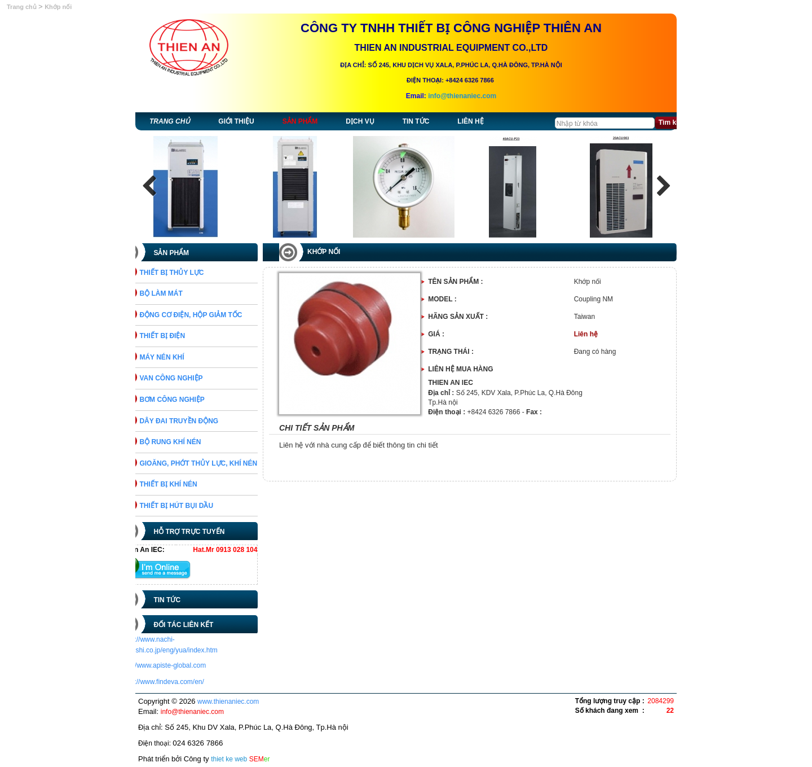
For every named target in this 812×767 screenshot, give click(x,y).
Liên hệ (470, 121)
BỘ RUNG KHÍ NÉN (186, 442)
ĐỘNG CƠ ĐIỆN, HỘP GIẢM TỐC (206, 315)
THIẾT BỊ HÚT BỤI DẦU (192, 506)
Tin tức (416, 121)
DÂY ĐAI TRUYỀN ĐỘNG (194, 421)
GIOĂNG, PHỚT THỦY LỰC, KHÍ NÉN (214, 463)
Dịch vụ (360, 121)
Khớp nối (58, 6)
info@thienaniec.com (462, 96)
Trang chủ (22, 6)
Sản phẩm (300, 121)
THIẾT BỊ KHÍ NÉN (184, 484)
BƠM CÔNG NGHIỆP (187, 400)
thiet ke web (229, 759)
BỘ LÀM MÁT (176, 293)
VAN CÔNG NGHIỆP (186, 378)
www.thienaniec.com (228, 701)
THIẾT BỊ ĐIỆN (178, 336)
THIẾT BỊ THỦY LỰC (187, 273)
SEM (259, 759)
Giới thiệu (236, 121)
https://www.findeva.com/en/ (177, 682)
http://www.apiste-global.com (178, 665)
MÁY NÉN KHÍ (177, 357)
